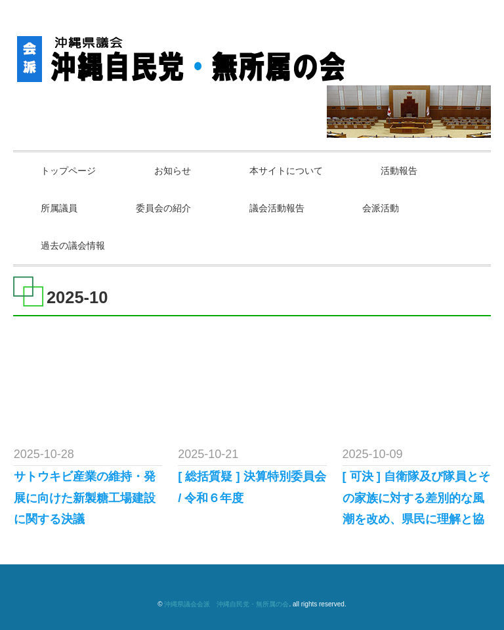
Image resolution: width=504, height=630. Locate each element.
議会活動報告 (276, 208)
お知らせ (172, 170)
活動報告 (399, 170)
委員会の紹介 (163, 208)
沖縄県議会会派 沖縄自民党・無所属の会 (226, 604)
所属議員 (59, 208)
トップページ (68, 170)
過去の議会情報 (73, 245)
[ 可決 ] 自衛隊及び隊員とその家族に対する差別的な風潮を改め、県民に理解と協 (417, 497)
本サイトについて (286, 170)
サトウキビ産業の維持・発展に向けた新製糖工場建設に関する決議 (85, 497)
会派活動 (380, 208)
